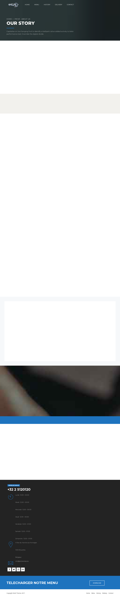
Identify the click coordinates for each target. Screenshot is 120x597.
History (47, 5)
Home (27, 5)
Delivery (58, 5)
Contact (70, 5)
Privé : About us (22, 19)
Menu (36, 5)
